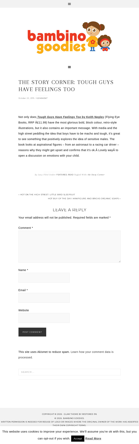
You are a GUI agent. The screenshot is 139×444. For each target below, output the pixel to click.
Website (23, 310)
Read (70, 175)
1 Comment (41, 98)
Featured (61, 175)
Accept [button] (78, 438)
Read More (93, 438)
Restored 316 (89, 414)
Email (23, 290)
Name (23, 270)
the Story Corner (96, 174)
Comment (25, 227)
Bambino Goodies (69, 37)
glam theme (71, 414)
